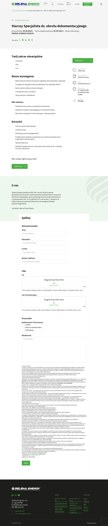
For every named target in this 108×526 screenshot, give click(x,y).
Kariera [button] (86, 507)
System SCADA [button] (58, 509)
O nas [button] (85, 499)
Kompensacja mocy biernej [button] (74, 499)
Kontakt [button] (86, 510)
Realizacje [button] (87, 502)
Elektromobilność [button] (59, 511)
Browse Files (54, 285)
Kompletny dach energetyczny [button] (73, 504)
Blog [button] (85, 504)
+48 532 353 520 (19, 511)
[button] (20, 166)
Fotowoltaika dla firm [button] (61, 503)
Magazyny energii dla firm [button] (60, 499)
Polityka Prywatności (91, 523)
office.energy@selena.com (34, 455)
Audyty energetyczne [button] (61, 506)
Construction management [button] (72, 511)
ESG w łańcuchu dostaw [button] (75, 508)
